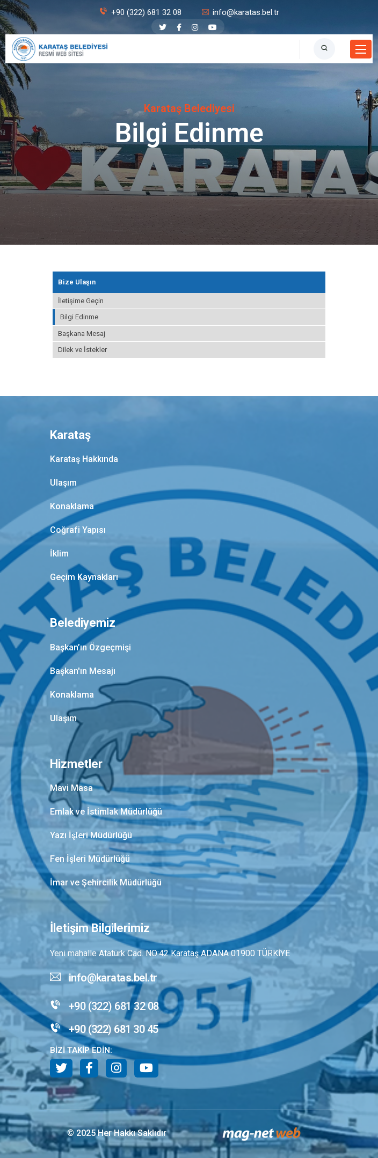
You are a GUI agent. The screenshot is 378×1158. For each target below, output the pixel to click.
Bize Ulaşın (77, 282)
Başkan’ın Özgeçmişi (90, 647)
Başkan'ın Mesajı (82, 671)
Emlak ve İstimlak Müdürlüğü (106, 812)
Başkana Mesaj (81, 333)
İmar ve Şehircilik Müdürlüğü (106, 882)
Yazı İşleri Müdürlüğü (91, 835)
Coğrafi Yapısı (78, 530)
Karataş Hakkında (84, 459)
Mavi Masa (71, 788)
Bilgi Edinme (79, 317)
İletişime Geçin (81, 301)
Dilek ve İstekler (82, 350)
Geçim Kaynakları (84, 577)
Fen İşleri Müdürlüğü (90, 859)
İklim (59, 553)
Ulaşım (63, 483)
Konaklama (72, 506)
